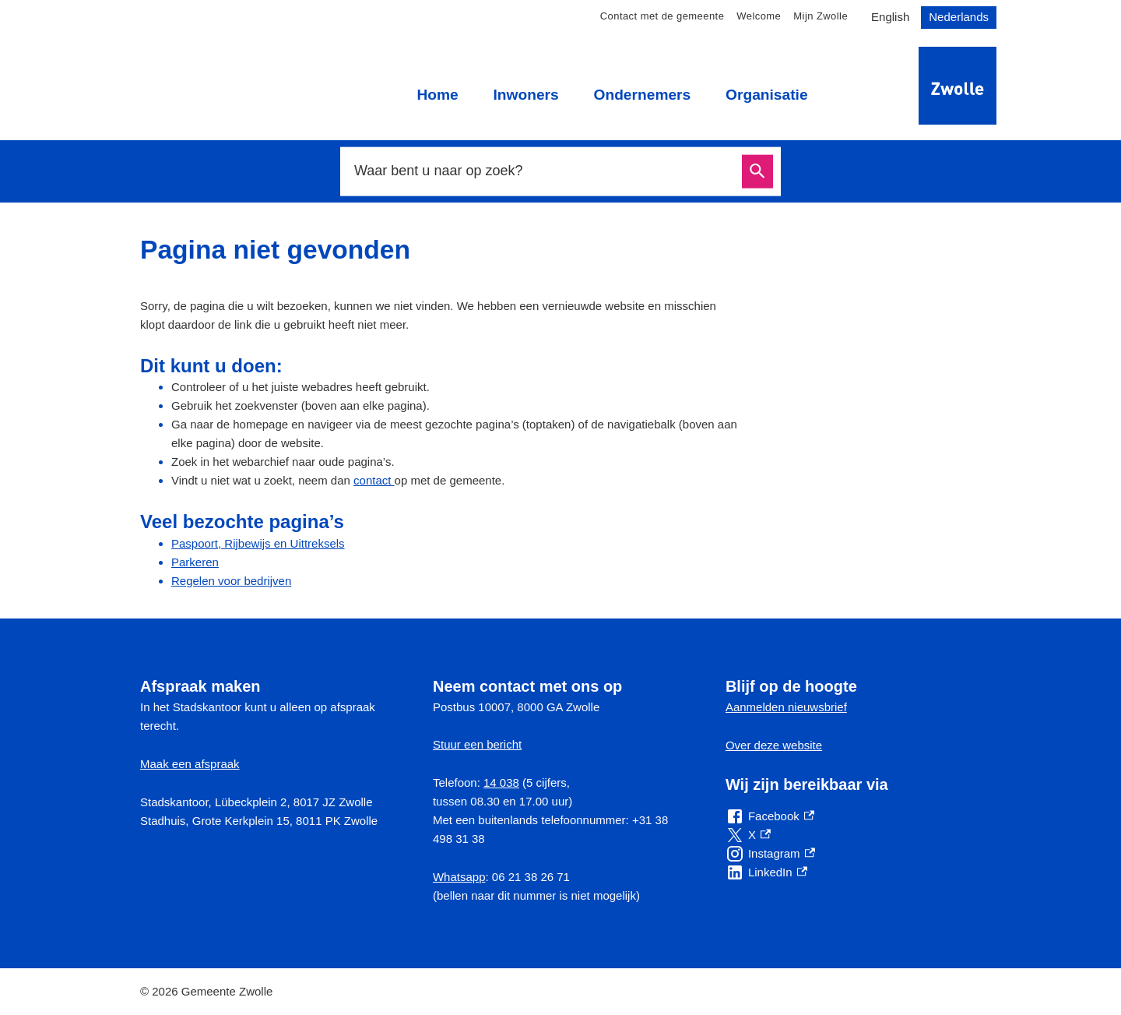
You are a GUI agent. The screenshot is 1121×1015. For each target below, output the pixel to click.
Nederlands (959, 16)
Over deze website (774, 745)
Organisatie (767, 94)
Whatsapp (459, 876)
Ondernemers (642, 94)
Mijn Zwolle (820, 16)
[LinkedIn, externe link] (766, 872)
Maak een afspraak (190, 763)
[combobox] (543, 171)
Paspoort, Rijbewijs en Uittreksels (258, 543)
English (890, 16)
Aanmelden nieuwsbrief (786, 707)
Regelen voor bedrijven (231, 580)
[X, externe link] (748, 835)
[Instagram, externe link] (770, 853)
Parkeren (195, 562)
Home (437, 94)
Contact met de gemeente (662, 16)
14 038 (501, 782)
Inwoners (525, 94)
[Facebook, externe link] (770, 816)
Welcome (758, 16)
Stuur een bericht (477, 744)
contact (374, 480)
